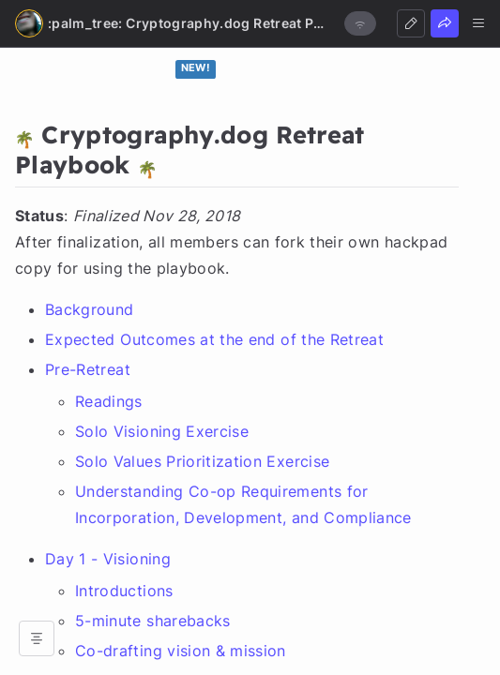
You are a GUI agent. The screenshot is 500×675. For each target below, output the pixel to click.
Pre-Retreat (87, 369)
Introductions (124, 590)
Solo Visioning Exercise (162, 431)
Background (89, 309)
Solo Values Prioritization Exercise (202, 461)
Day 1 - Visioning (108, 558)
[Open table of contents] (36, 638)
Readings (109, 401)
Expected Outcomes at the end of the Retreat (214, 339)
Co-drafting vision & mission (180, 650)
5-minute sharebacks (153, 620)
